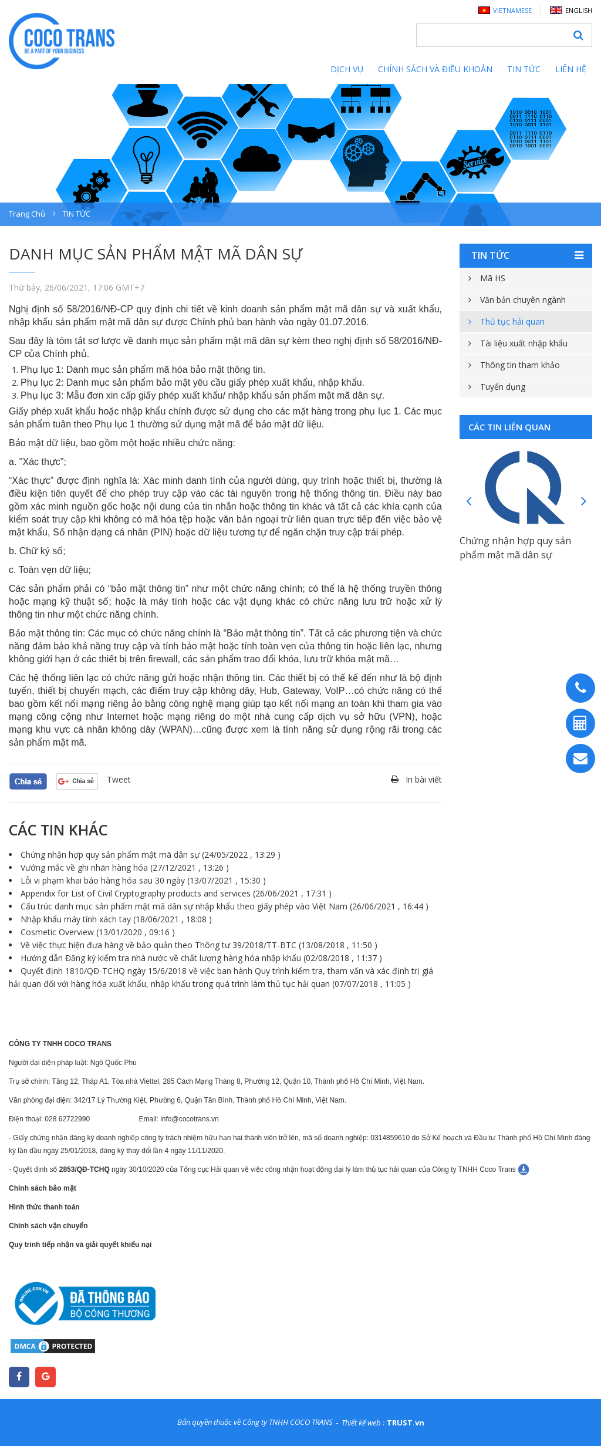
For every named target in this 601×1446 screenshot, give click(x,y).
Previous (468, 500)
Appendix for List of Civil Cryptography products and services (176, 893)
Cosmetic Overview (98, 932)
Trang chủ (27, 213)
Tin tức (524, 69)
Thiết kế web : (363, 1422)
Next (583, 500)
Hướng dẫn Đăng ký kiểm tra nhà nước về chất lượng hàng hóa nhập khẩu (201, 957)
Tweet (119, 779)
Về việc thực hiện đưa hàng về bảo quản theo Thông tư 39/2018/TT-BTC (199, 944)
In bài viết (424, 779)
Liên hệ (570, 69)
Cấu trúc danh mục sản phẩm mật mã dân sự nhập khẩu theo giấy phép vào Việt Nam (224, 906)
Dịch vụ (346, 69)
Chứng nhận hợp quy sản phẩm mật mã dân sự (151, 854)
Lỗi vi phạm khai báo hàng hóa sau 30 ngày (143, 880)
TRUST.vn (405, 1422)
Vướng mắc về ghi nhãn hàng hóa (125, 867)
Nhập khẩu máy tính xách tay (116, 919)
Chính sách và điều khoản (435, 69)
